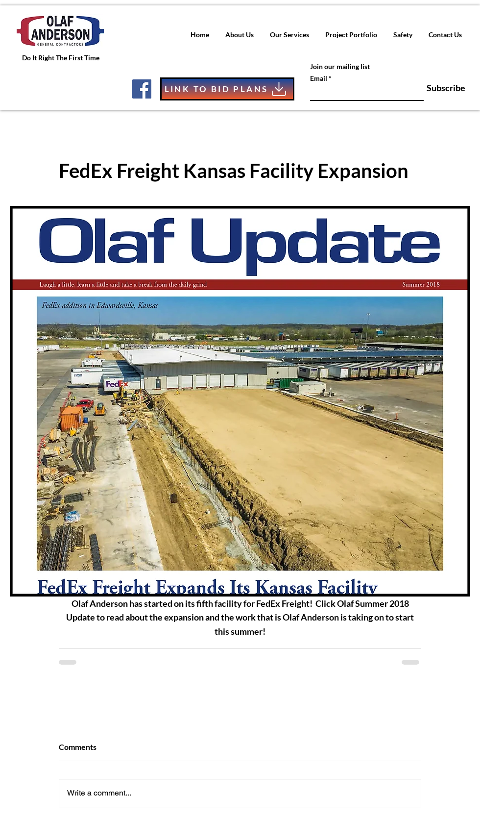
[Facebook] (141, 89)
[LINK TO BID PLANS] (227, 88)
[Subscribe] (440, 88)
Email (318, 78)
